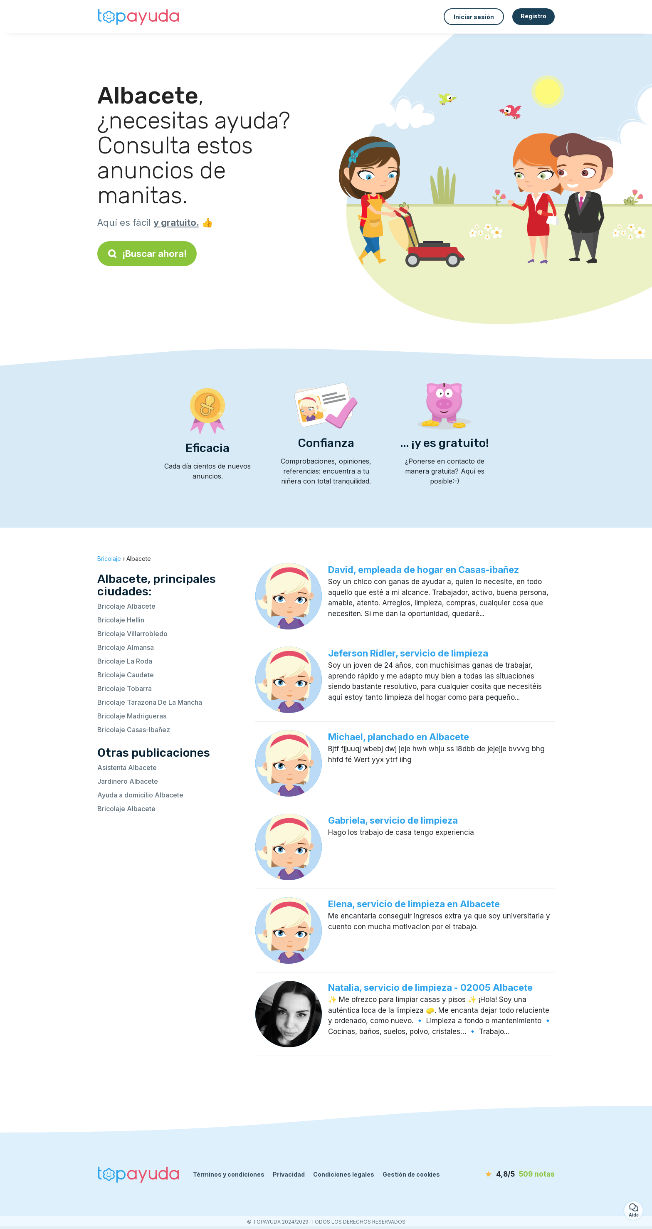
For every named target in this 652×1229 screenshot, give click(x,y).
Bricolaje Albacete (126, 606)
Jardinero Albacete (127, 781)
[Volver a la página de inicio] (138, 16)
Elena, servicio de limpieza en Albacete (414, 903)
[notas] (507, 1174)
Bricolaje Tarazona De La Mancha (149, 702)
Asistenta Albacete (127, 767)
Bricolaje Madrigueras (131, 716)
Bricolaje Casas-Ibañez (133, 730)
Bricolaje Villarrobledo (132, 633)
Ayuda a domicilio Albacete (140, 795)
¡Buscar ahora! (147, 253)
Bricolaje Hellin (120, 620)
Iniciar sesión (474, 16)
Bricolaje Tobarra (124, 688)
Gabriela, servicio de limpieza (393, 820)
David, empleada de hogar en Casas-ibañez (423, 569)
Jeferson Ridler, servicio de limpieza (408, 653)
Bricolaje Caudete (125, 675)
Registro (533, 16)
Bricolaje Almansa (125, 647)
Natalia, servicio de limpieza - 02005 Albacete (430, 987)
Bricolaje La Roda (124, 661)
